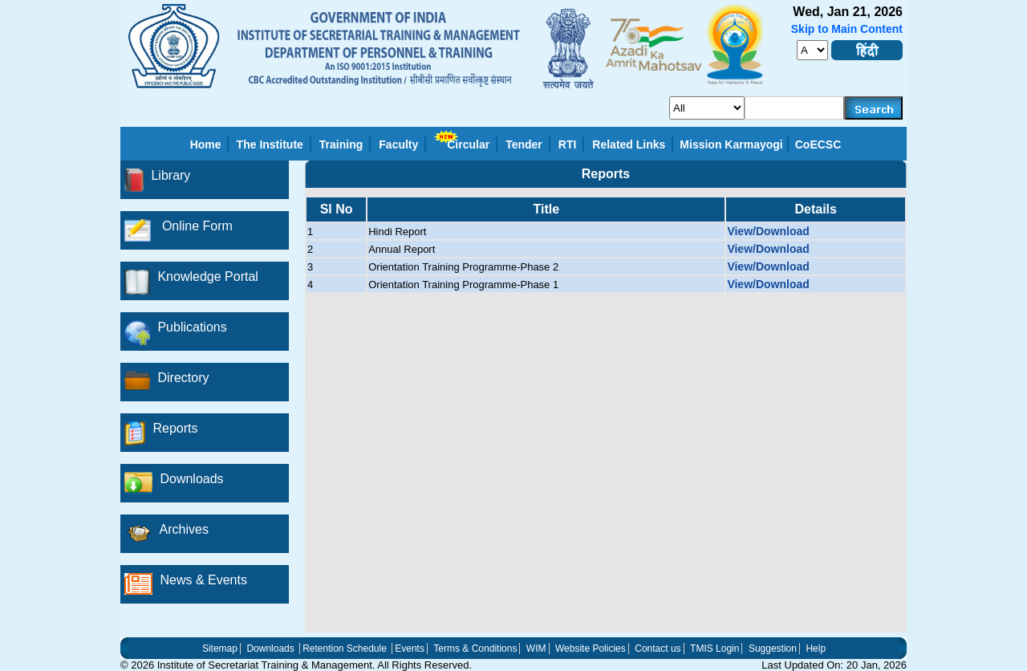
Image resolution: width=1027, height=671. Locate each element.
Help (816, 648)
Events (409, 648)
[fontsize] (812, 50)
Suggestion (773, 648)
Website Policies (590, 648)
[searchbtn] (874, 108)
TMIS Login (714, 648)
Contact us (657, 648)
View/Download (768, 231)
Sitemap (219, 648)
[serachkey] (795, 108)
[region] (606, 410)
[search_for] (707, 108)
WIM (536, 648)
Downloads (270, 648)
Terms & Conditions (475, 648)
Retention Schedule (344, 648)
